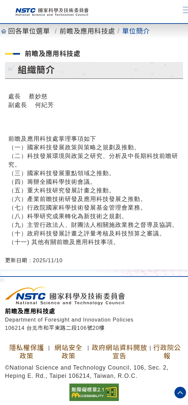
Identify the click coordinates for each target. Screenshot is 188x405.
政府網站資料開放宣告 (119, 352)
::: (10, 68)
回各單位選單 (29, 31)
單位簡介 (136, 31)
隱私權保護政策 (26, 352)
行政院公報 (167, 352)
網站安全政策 (68, 352)
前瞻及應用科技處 (87, 31)
